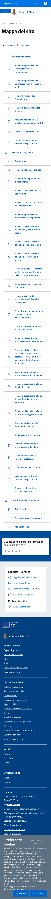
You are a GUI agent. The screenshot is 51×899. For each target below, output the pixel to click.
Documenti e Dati (12, 672)
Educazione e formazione (15, 700)
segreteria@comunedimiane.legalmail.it (26, 813)
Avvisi (6, 762)
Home (4, 23)
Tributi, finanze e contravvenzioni (19, 730)
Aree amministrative (13, 654)
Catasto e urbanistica (13, 686)
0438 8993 (12, 800)
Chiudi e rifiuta (39, 842)
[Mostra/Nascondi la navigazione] (5, 10)
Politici (7, 663)
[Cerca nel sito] (45, 12)
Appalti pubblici (11, 704)
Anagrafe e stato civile (14, 691)
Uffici (6, 658)
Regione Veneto (10, 3)
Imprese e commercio (13, 739)
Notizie (7, 754)
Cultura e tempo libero (14, 734)
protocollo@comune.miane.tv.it (24, 808)
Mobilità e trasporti (12, 717)
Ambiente (8, 726)
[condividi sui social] (8, 45)
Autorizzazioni (10, 695)
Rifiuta (23, 893)
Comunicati (9, 758)
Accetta (40, 893)
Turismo (7, 713)
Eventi (7, 782)
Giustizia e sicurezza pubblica (17, 721)
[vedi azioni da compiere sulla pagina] (22, 45)
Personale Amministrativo (16, 667)
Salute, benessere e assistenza (18, 708)
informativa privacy (14, 889)
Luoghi (7, 777)
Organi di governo (12, 650)
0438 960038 (13, 804)
